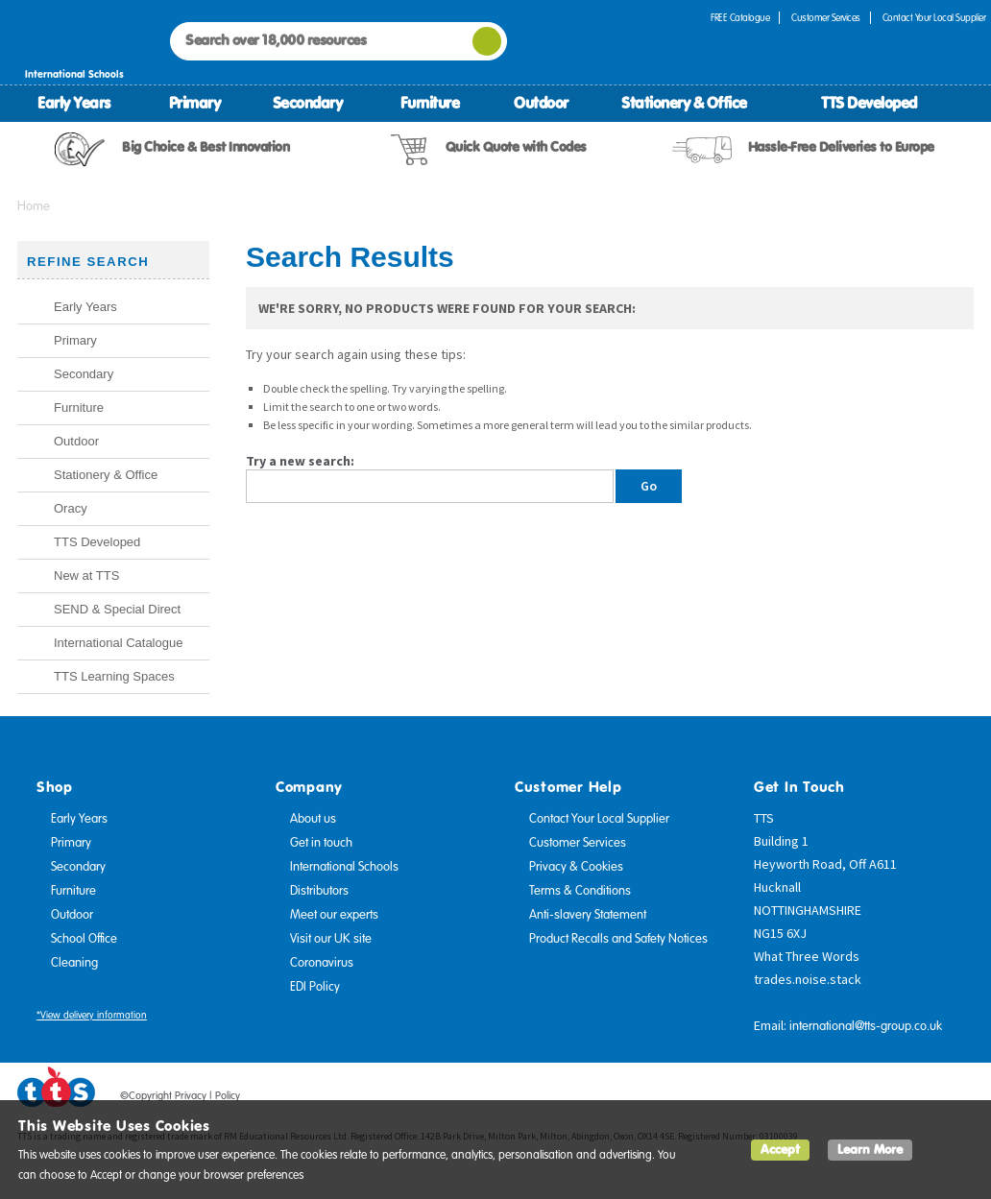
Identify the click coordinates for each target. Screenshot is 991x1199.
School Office (84, 939)
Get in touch (321, 843)
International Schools (344, 867)
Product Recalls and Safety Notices (618, 939)
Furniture (430, 102)
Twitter (886, 1099)
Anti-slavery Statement (587, 915)
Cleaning (74, 963)
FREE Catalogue (740, 18)
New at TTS (86, 575)
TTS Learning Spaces (114, 676)
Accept (780, 1149)
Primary (195, 102)
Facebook (849, 1099)
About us (313, 819)
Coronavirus (321, 963)
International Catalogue (118, 642)
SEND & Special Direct (117, 609)
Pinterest (922, 1099)
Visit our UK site (331, 939)
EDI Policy (315, 987)
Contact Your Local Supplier (599, 819)
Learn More (870, 1149)
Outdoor (541, 102)
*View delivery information (91, 1015)
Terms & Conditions (580, 891)
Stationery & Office (684, 102)
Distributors (319, 891)
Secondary (308, 102)
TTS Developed (869, 102)
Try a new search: (300, 460)
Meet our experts (334, 915)
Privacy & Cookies (576, 867)
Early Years (73, 102)
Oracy (70, 508)
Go (649, 485)
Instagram (959, 1099)
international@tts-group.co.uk (865, 1026)
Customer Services (825, 18)
